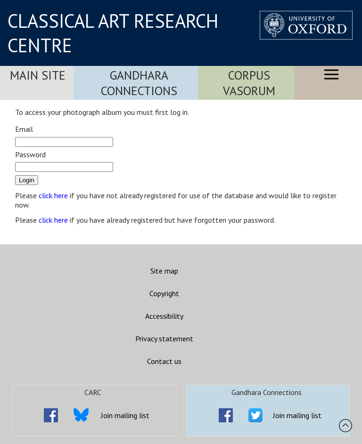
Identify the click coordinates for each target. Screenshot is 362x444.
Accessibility (164, 316)
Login (26, 180)
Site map (164, 270)
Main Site (38, 75)
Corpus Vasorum (249, 82)
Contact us (164, 361)
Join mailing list (125, 415)
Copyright (164, 293)
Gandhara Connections (139, 82)
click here (53, 195)
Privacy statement (164, 338)
